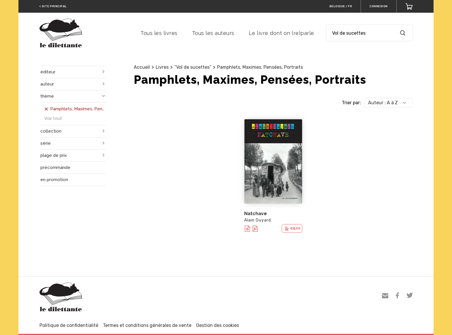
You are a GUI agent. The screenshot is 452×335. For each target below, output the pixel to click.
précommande (55, 167)
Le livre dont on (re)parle (281, 33)
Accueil (142, 67)
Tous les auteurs (213, 33)
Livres (162, 67)
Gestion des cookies (217, 325)
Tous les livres (159, 33)
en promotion (54, 179)
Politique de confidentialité (68, 325)
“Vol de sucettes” (192, 67)
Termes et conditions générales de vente (147, 325)
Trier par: (351, 102)
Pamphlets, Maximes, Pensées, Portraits (260, 67)
